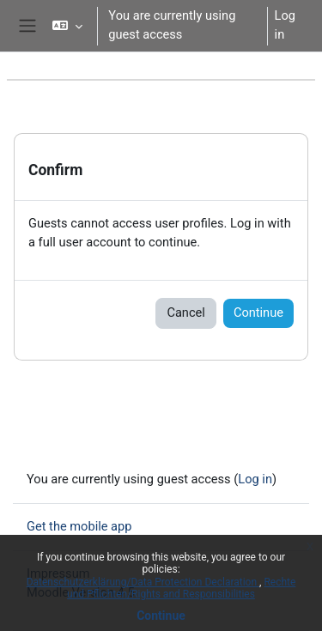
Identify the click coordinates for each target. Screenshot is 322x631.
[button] (67, 26)
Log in (285, 25)
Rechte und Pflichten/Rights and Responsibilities (181, 588)
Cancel (185, 312)
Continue (161, 615)
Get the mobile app (79, 526)
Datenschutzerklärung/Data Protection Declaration (143, 582)
